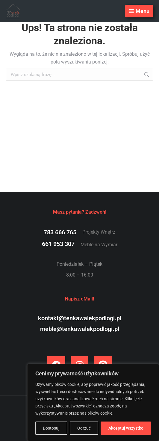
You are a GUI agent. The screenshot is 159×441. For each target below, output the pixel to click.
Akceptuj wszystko (125, 428)
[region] (93, 402)
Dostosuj (51, 428)
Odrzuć (84, 428)
